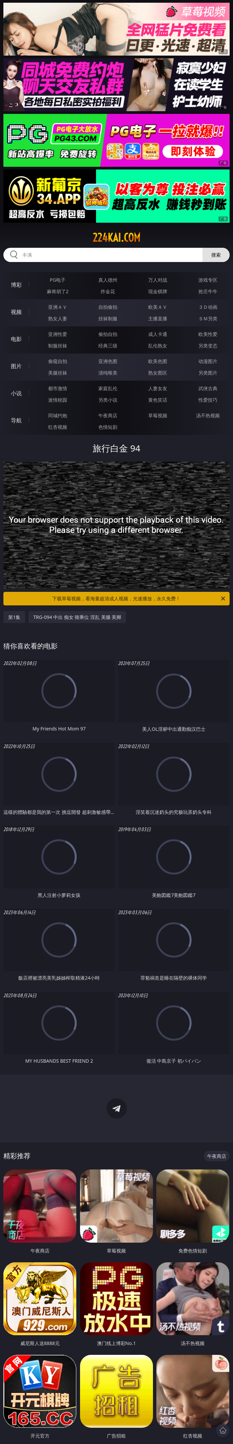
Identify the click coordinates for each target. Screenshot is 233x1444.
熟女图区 (157, 372)
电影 (16, 339)
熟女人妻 (57, 318)
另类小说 (107, 400)
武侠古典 (207, 388)
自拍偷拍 (107, 307)
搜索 (216, 255)
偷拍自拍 (107, 334)
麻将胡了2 (58, 291)
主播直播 (157, 318)
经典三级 (107, 345)
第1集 (14, 617)
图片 (16, 366)
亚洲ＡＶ (57, 307)
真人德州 (107, 280)
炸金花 (108, 291)
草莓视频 (157, 415)
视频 (16, 312)
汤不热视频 (208, 415)
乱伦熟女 (157, 345)
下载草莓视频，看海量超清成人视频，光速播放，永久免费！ (139, 599)
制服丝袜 (57, 345)
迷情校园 (57, 400)
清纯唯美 (107, 372)
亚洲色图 (107, 361)
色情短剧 (107, 427)
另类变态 (207, 345)
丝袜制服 (107, 318)
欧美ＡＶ (157, 307)
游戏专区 (207, 280)
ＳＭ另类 (207, 318)
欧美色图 (157, 361)
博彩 (16, 284)
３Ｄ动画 (207, 307)
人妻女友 (157, 388)
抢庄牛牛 (207, 291)
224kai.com (116, 237)
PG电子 (58, 280)
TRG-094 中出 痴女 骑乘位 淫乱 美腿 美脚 (77, 617)
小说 (16, 393)
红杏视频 (57, 427)
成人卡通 (157, 334)
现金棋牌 (157, 291)
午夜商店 (107, 415)
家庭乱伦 (107, 388)
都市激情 (57, 388)
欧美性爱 (207, 334)
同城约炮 (57, 415)
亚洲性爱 (57, 334)
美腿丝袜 (57, 372)
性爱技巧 (207, 400)
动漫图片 (207, 361)
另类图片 (207, 372)
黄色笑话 (157, 400)
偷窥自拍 (57, 361)
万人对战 (157, 280)
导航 (16, 420)
